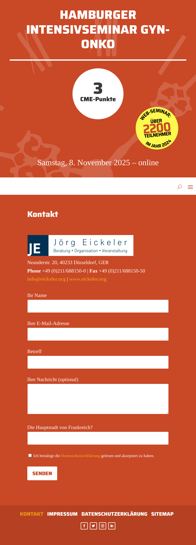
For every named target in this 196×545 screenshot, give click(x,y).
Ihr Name (98, 301)
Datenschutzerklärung (80, 456)
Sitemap (162, 515)
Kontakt (31, 515)
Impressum (62, 515)
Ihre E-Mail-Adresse (98, 329)
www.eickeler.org (87, 279)
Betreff (98, 357)
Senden (42, 473)
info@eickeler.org (46, 279)
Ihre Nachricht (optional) (98, 396)
